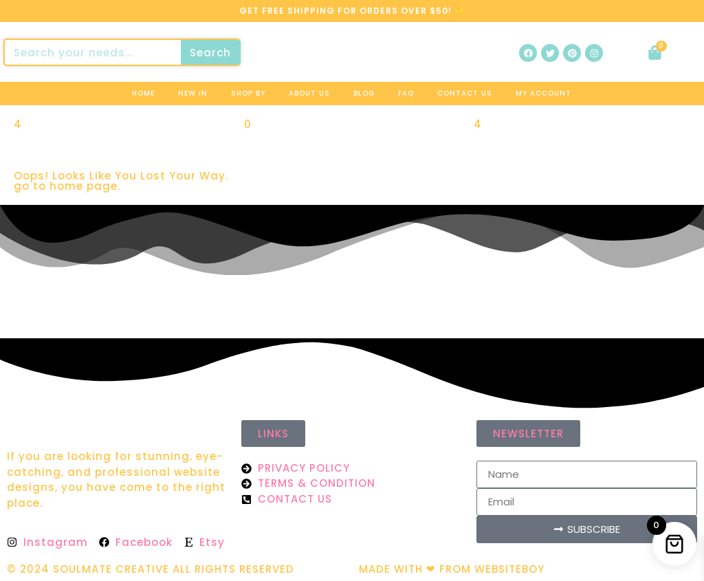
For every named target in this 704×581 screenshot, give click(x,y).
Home (143, 93)
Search (210, 52)
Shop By (248, 93)
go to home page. (67, 186)
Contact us (464, 93)
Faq (406, 93)
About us (309, 93)
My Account (543, 93)
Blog (364, 93)
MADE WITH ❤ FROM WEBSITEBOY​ (451, 569)
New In (193, 93)
